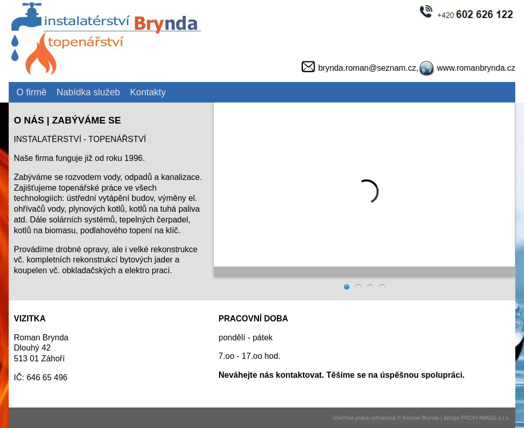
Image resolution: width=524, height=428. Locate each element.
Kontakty (148, 92)
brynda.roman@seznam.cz (367, 68)
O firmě (31, 92)
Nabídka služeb (88, 92)
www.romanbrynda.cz (476, 68)
